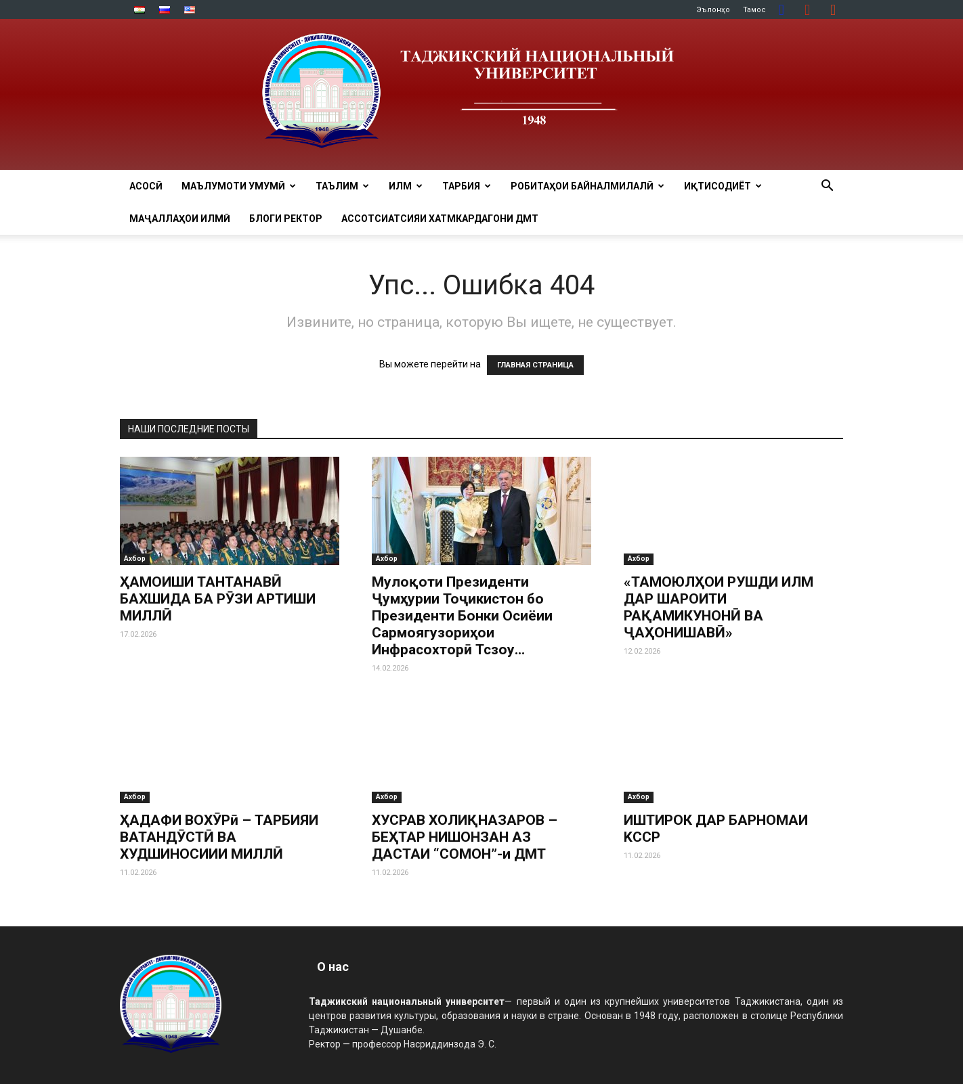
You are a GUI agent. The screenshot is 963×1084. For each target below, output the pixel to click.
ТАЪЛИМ (342, 186)
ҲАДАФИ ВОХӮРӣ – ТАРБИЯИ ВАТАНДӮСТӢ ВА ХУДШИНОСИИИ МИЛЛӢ (219, 837)
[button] (827, 187)
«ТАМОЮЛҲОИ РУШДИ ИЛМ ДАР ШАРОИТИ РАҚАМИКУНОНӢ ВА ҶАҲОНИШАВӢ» (718, 607)
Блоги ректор (285, 218)
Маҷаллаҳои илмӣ (179, 218)
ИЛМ (406, 186)
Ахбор (135, 558)
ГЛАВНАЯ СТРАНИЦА (535, 365)
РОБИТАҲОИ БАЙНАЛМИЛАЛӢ (587, 186)
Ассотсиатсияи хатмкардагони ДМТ (439, 218)
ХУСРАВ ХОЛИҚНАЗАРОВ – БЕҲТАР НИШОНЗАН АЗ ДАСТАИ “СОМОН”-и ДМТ (464, 837)
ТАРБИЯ (466, 186)
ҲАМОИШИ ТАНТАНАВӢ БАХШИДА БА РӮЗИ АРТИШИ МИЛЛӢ (218, 599)
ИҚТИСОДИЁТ (723, 186)
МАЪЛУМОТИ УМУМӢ (238, 186)
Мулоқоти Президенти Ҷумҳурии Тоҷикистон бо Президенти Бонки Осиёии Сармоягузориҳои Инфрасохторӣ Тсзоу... (462, 616)
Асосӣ (146, 186)
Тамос (754, 9)
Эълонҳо (713, 9)
